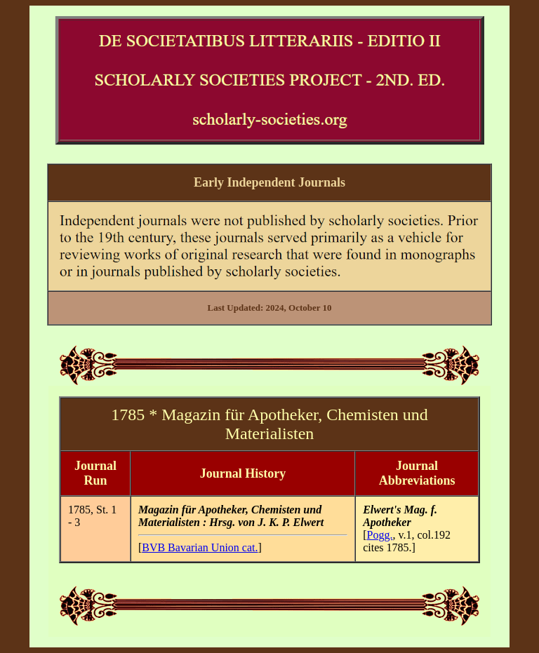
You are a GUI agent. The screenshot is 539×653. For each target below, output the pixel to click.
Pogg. (380, 535)
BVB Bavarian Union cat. (200, 547)
